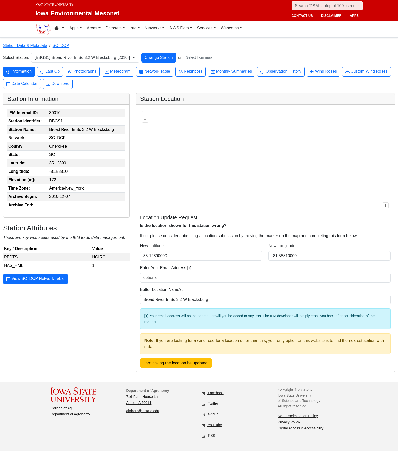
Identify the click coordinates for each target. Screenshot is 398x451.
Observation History (280, 71)
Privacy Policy (289, 422)
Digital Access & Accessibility (301, 428)
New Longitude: (282, 246)
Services (204, 28)
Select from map (199, 57)
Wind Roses (323, 71)
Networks (153, 28)
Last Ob (50, 71)
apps (354, 16)
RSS (208, 436)
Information (19, 71)
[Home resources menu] (59, 29)
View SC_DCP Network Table (35, 279)
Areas (92, 28)
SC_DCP (61, 45)
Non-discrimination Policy (298, 416)
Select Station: (16, 57)
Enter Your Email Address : (166, 268)
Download (57, 83)
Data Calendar (22, 83)
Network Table (154, 71)
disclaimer (331, 16)
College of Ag (61, 408)
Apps (73, 28)
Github (210, 414)
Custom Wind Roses (366, 71)
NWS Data (179, 28)
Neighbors (190, 71)
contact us (302, 16)
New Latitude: (152, 246)
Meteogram (118, 71)
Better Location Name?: (161, 289)
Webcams (230, 28)
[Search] (327, 5)
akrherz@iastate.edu (142, 411)
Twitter (210, 404)
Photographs (82, 71)
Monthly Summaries (231, 71)
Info (133, 28)
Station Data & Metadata (25, 45)
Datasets (114, 28)
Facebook (213, 393)
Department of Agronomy (70, 414)
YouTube (212, 425)
